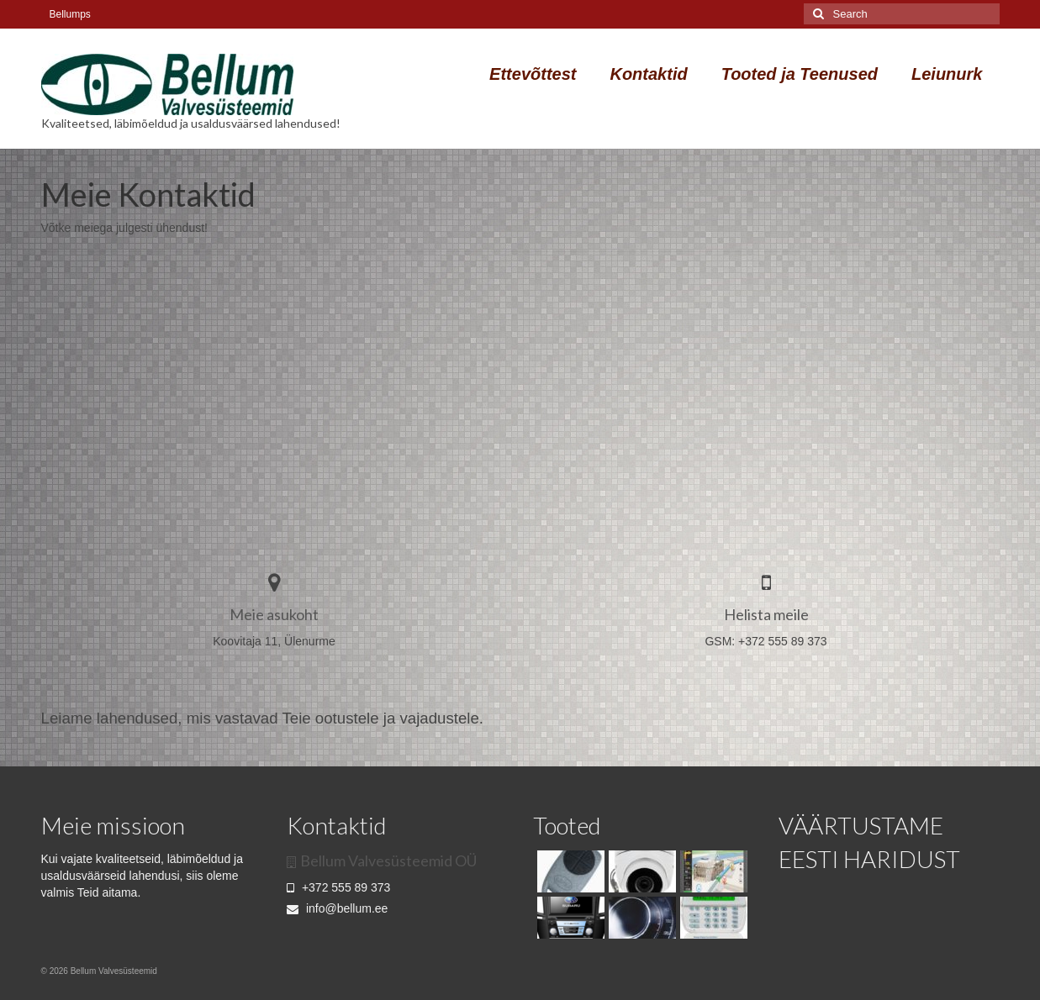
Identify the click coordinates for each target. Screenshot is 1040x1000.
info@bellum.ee (337, 908)
